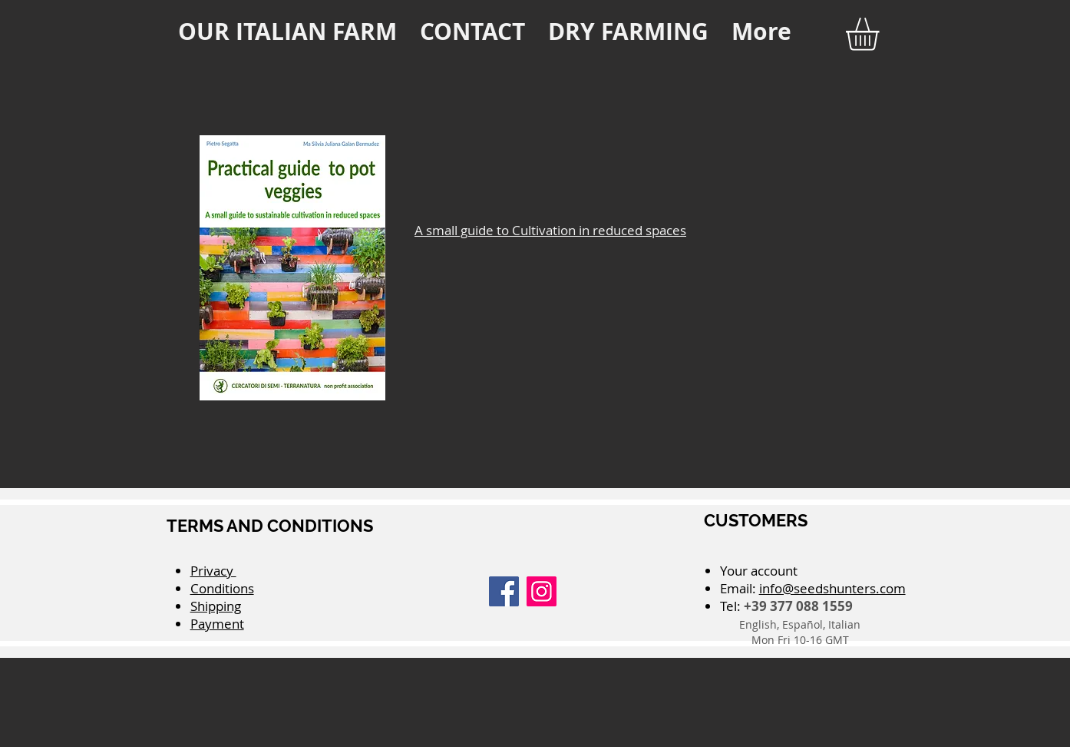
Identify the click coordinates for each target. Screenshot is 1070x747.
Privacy (213, 570)
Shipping (215, 606)
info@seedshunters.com (832, 588)
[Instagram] (541, 591)
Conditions (222, 588)
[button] (881, 34)
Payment (217, 623)
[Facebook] (504, 591)
